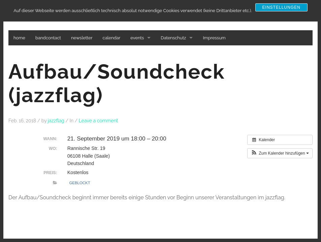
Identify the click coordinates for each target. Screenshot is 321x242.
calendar (112, 37)
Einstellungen (281, 7)
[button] (280, 153)
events (137, 37)
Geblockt (79, 183)
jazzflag (56, 120)
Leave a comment (98, 120)
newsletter (82, 37)
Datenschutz (173, 37)
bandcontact (48, 37)
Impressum (214, 37)
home (19, 37)
